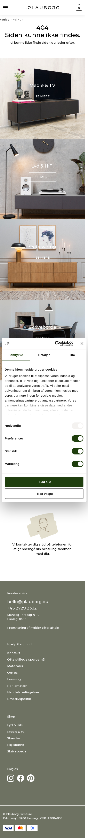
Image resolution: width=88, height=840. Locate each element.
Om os (12, 673)
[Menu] (9, 8)
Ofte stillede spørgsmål (26, 659)
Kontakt (13, 653)
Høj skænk (15, 745)
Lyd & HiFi (15, 725)
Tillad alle (44, 482)
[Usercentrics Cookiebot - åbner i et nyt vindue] (55, 343)
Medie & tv (15, 732)
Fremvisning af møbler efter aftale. (33, 628)
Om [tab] (72, 355)
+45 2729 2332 (22, 608)
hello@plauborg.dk (27, 601)
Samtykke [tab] (15, 355)
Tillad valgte (44, 493)
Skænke (13, 738)
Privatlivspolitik (19, 699)
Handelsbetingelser (23, 692)
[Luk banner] (81, 343)
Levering (14, 679)
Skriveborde (16, 751)
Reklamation (17, 686)
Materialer (15, 666)
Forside (4, 19)
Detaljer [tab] (44, 355)
